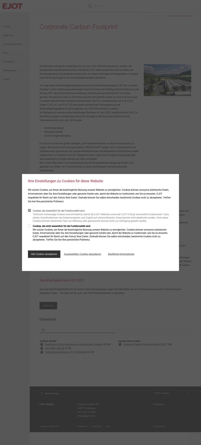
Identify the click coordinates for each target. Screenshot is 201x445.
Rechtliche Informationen (121, 254)
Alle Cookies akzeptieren (44, 254)
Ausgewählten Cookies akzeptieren (82, 254)
